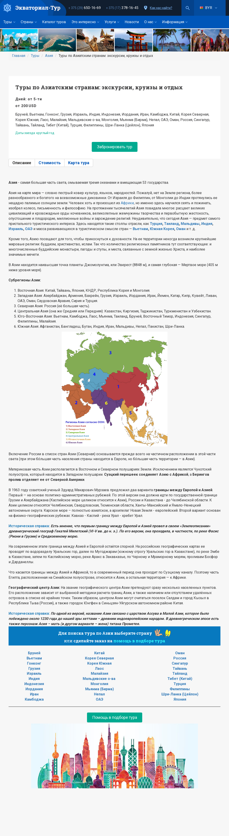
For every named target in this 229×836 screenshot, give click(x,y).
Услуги (112, 22)
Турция (156, 224)
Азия (49, 56)
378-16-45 (122, 8)
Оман (180, 229)
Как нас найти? (161, 8)
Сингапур (180, 663)
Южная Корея (162, 229)
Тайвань (180, 668)
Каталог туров (54, 22)
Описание (21, 162)
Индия (206, 224)
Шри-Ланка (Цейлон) (179, 694)
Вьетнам (140, 229)
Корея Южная (99, 663)
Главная (18, 56)
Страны (29, 22)
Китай (99, 653)
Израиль (16, 229)
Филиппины (180, 689)
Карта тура (78, 162)
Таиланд (171, 224)
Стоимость (50, 162)
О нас (150, 22)
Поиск (187, 8)
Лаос (99, 668)
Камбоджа (34, 699)
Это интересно (85, 22)
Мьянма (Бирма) (99, 689)
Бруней (34, 653)
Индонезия (34, 684)
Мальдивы (190, 224)
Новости (132, 22)
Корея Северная (99, 658)
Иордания (34, 689)
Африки (127, 203)
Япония (180, 699)
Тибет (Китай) (179, 679)
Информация (175, 22)
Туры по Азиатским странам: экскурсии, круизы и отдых (99, 87)
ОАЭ (28, 229)
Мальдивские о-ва (99, 679)
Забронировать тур (114, 146)
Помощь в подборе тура (114, 717)
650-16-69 (85, 8)
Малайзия (99, 673)
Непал (99, 694)
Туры (9, 22)
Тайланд (179, 673)
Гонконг (34, 663)
